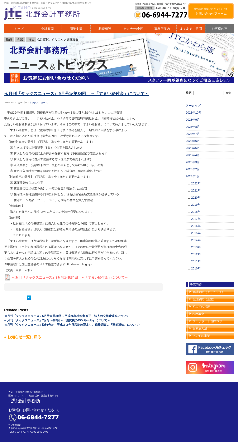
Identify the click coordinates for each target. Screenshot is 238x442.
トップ (18, 28)
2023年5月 (193, 148)
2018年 (195, 211)
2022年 (195, 183)
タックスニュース (38, 102)
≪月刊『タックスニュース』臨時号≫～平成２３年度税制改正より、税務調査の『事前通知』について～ (73, 324)
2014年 (195, 240)
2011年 (195, 261)
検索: (189, 92)
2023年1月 (193, 176)
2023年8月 (193, 126)
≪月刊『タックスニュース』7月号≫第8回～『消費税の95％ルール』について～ (57, 320)
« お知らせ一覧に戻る (22, 337)
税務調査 (198, 314)
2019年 (195, 204)
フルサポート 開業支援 (207, 321)
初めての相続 (201, 306)
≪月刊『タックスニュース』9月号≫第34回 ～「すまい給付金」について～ (76, 93)
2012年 (195, 254)
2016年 (195, 226)
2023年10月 (193, 112)
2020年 (195, 197)
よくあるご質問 (191, 28)
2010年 (195, 268)
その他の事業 (201, 335)
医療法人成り (201, 328)
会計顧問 (47, 28)
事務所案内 (162, 28)
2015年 (195, 233)
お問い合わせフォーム (211, 11)
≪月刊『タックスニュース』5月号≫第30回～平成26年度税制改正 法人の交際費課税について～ (68, 316)
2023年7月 (193, 133)
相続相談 (105, 28)
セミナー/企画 (133, 28)
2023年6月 (193, 141)
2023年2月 (193, 169)
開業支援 (76, 28)
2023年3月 (193, 162)
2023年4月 (193, 155)
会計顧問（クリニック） (208, 292)
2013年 (195, 247)
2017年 (195, 218)
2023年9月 (193, 119)
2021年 (195, 190)
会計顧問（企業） (204, 299)
